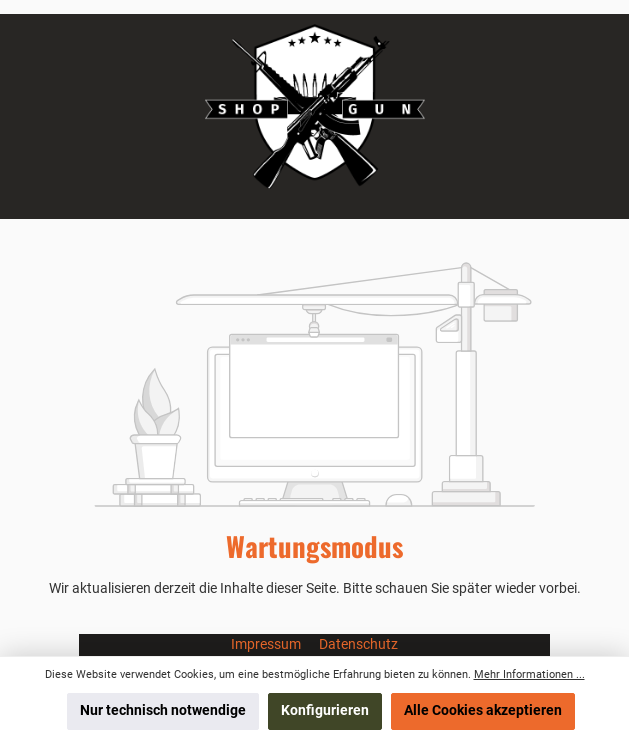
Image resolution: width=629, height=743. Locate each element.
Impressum (267, 644)
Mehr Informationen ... (529, 674)
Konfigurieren (325, 710)
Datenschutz (358, 644)
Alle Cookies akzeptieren (483, 710)
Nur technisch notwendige (163, 710)
